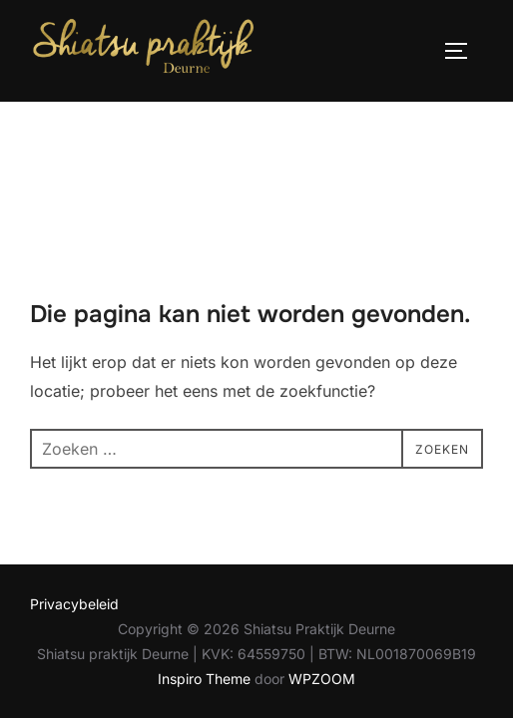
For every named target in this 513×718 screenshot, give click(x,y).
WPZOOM (321, 577)
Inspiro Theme (204, 577)
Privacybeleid (74, 502)
